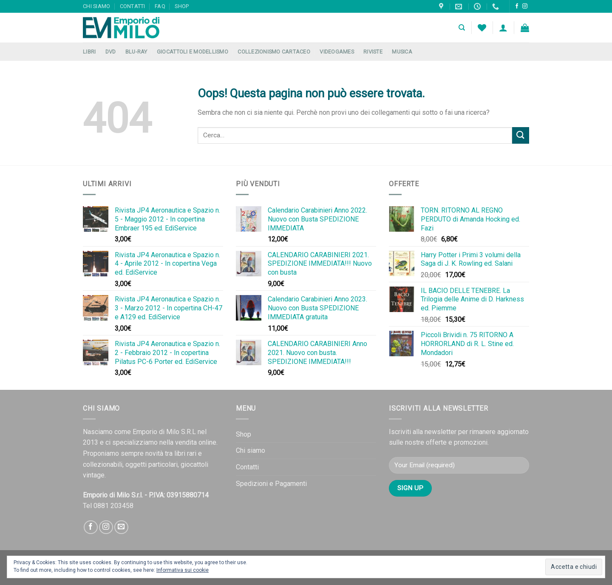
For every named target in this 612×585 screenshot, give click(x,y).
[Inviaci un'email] (121, 527)
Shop (182, 6)
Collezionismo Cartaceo (274, 51)
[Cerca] (462, 28)
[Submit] (520, 135)
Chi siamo (96, 6)
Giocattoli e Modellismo (192, 51)
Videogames (337, 51)
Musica (402, 51)
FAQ (160, 6)
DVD (110, 51)
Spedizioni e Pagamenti (271, 484)
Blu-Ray (136, 51)
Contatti (132, 6)
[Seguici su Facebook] (516, 6)
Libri (89, 51)
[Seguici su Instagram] (524, 6)
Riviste (372, 51)
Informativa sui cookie (182, 570)
